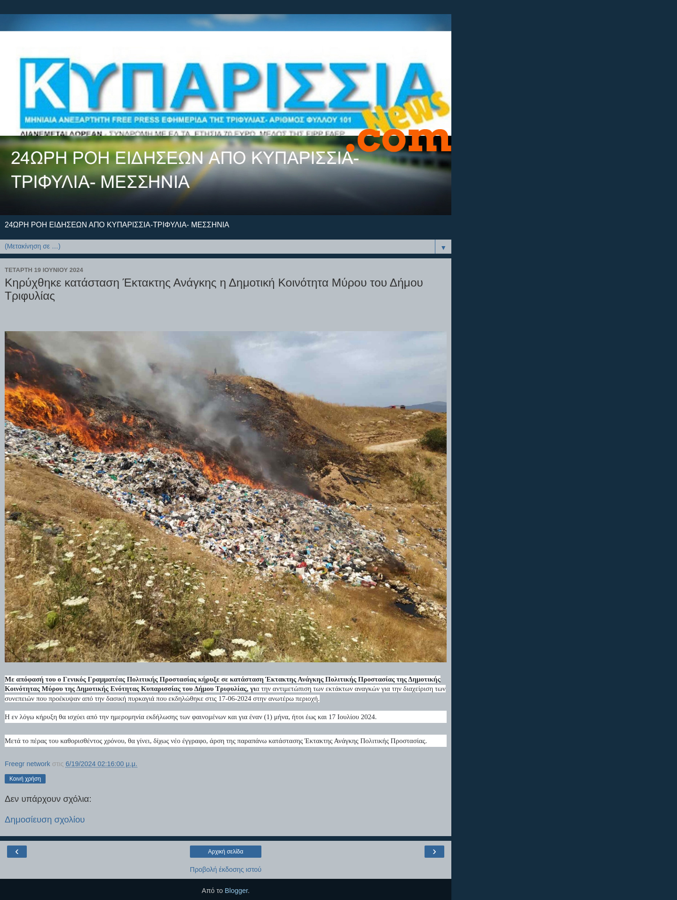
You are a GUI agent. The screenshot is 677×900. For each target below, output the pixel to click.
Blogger (236, 890)
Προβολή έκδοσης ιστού (226, 869)
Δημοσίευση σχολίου (45, 819)
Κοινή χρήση (25, 779)
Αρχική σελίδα (226, 851)
